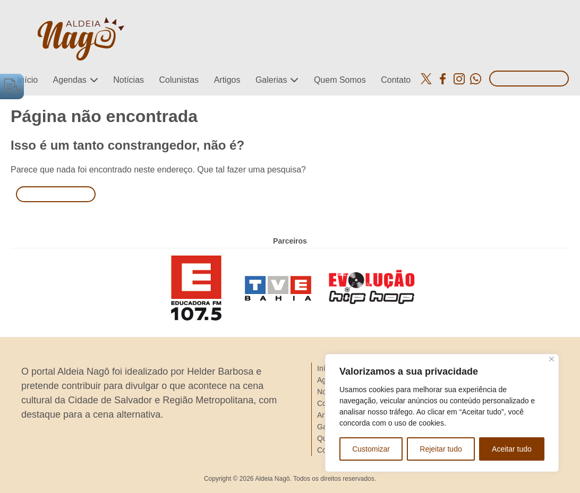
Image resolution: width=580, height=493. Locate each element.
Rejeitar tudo (441, 449)
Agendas (70, 79)
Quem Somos (340, 79)
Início (28, 79)
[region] (442, 413)
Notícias (128, 79)
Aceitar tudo (512, 449)
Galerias (271, 79)
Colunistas (179, 79)
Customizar (371, 449)
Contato (396, 79)
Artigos (227, 79)
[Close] (551, 359)
